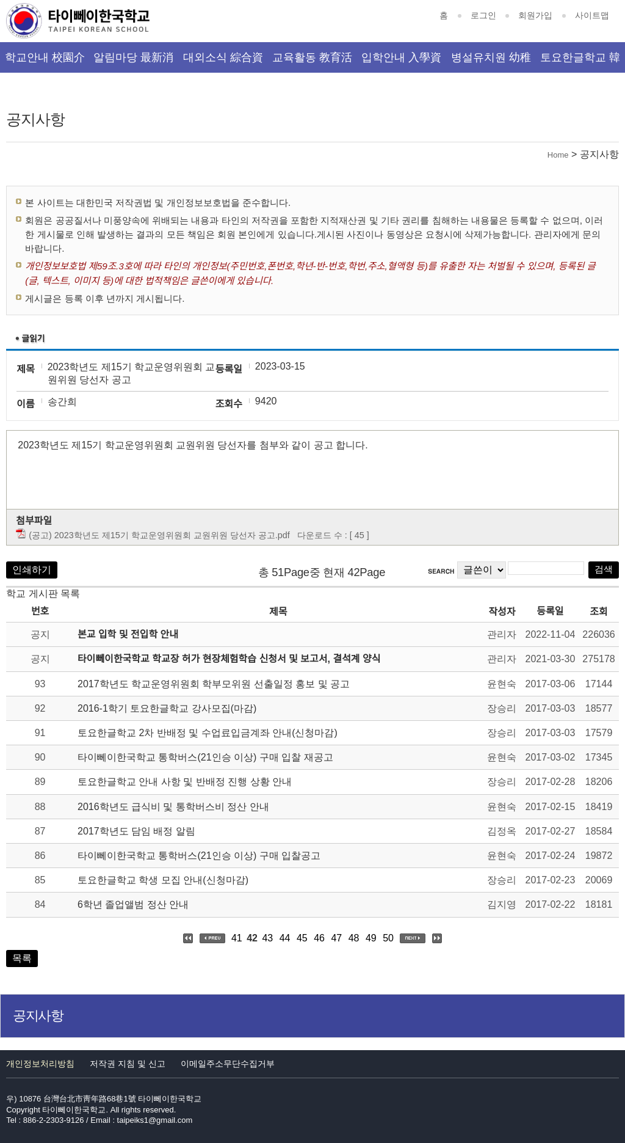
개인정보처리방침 (40, 1063)
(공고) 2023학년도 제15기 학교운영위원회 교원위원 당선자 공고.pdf (159, 535)
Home (558, 154)
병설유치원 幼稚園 (491, 62)
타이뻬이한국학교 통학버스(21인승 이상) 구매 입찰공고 (199, 855)
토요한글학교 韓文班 (580, 62)
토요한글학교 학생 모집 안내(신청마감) (163, 880)
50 (388, 938)
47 (336, 938)
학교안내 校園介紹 (45, 62)
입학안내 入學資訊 (401, 62)
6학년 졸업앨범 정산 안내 (133, 904)
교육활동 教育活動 (312, 62)
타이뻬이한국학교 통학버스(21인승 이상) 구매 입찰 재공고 (205, 757)
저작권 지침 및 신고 (127, 1063)
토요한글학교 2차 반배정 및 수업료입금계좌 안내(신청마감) (208, 733)
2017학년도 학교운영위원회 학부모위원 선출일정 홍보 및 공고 (214, 684)
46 (319, 938)
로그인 (483, 15)
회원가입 (535, 15)
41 (236, 938)
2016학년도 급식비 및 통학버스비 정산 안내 (173, 807)
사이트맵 (592, 15)
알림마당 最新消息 (133, 62)
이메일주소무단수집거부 (228, 1063)
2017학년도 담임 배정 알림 (136, 831)
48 (354, 938)
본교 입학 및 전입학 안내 (128, 634)
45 (302, 938)
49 (371, 938)
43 (267, 938)
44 (285, 938)
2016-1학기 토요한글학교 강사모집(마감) (167, 708)
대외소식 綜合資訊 (223, 62)
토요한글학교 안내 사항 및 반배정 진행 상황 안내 (185, 781)
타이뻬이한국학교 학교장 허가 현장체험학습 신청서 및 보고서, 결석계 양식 (229, 659)
